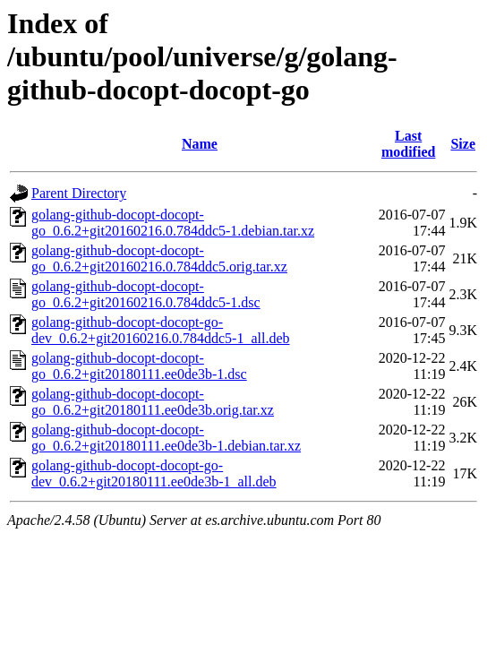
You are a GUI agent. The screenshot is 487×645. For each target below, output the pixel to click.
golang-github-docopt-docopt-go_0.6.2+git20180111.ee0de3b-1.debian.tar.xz (166, 437)
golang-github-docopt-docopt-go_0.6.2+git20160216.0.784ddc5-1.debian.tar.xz (172, 222)
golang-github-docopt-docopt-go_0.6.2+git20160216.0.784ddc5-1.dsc (146, 294)
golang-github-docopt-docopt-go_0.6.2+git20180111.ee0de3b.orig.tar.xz (152, 401)
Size (462, 143)
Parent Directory (78, 193)
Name (200, 143)
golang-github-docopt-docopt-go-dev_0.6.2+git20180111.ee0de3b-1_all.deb (154, 473)
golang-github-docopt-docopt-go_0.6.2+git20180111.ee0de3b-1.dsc (139, 366)
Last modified (408, 143)
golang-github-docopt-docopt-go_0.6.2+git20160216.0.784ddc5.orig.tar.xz (159, 258)
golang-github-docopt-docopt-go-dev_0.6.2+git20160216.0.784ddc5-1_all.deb (160, 330)
